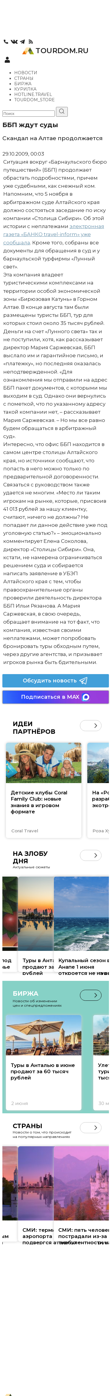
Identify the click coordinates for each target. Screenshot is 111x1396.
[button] (96, 725)
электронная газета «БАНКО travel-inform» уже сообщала (53, 234)
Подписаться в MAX (55, 697)
